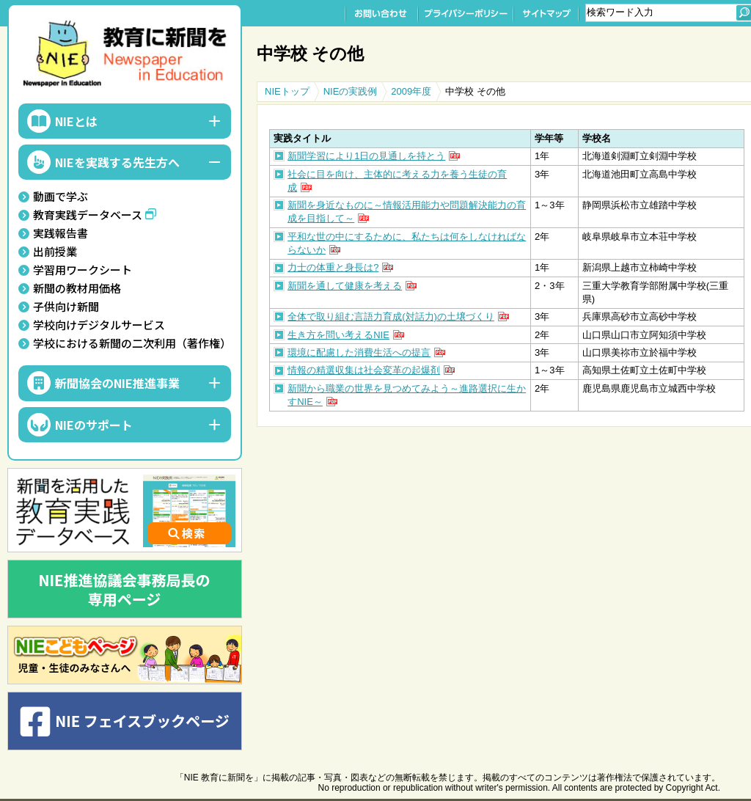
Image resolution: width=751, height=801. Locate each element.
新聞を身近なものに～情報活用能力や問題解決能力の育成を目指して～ (406, 212)
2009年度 (411, 91)
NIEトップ (287, 91)
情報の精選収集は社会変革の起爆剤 (363, 370)
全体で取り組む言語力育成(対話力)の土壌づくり (390, 316)
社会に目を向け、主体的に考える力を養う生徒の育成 (397, 181)
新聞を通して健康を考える (344, 285)
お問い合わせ (381, 13)
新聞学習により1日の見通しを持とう (366, 155)
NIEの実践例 (350, 91)
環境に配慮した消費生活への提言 (359, 352)
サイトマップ (546, 13)
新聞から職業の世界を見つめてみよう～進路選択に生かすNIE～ (406, 395)
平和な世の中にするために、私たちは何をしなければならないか (406, 243)
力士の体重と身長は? (332, 267)
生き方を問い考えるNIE (338, 334)
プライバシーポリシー (465, 13)
